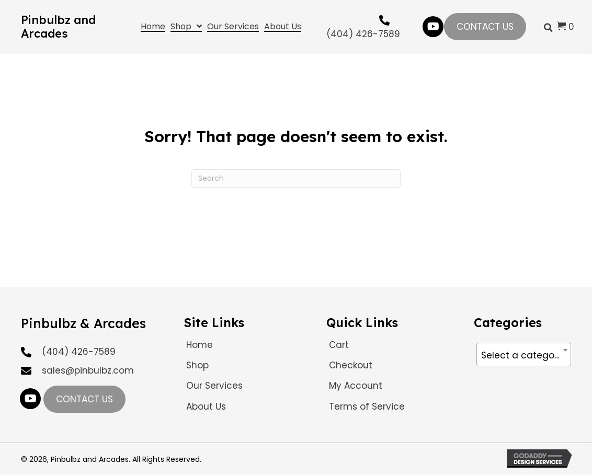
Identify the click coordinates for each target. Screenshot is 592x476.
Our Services (214, 385)
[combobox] (523, 354)
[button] (433, 26)
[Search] (296, 178)
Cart (339, 345)
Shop (197, 365)
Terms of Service (367, 406)
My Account (355, 385)
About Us (206, 406)
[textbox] (524, 355)
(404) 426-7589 (363, 34)
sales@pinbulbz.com (88, 370)
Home (199, 345)
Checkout (350, 365)
